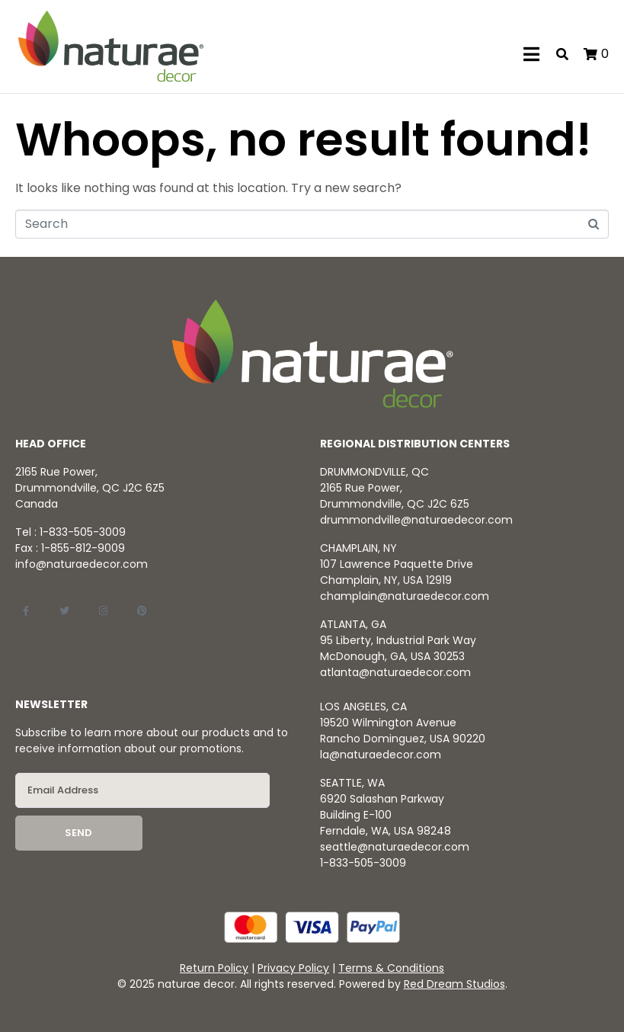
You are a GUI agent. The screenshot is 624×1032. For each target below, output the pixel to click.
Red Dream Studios (454, 984)
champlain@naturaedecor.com (404, 596)
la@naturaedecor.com (380, 754)
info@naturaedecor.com (81, 564)
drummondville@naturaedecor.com (416, 519)
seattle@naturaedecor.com (394, 846)
